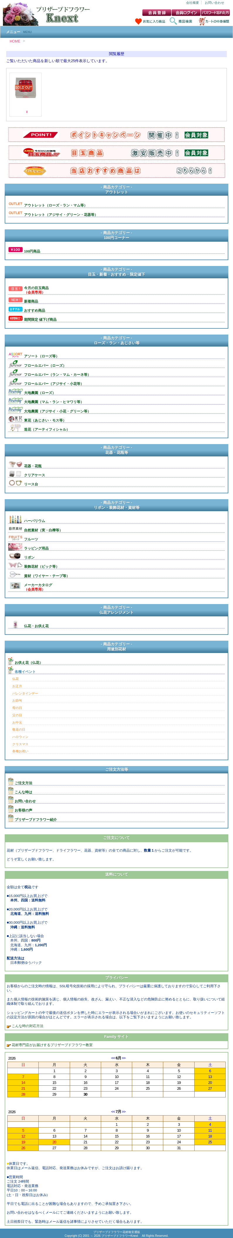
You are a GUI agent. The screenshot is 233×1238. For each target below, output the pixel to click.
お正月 (17, 686)
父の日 (17, 715)
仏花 (15, 679)
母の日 (17, 708)
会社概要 (192, 2)
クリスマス (20, 744)
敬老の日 (18, 729)
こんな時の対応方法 (27, 1026)
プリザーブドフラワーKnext (120, 1235)
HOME (15, 41)
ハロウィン (20, 737)
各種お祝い (20, 751)
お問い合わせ (214, 2)
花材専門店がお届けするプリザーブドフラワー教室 (52, 1045)
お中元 (17, 722)
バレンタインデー (25, 693)
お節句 (17, 700)
